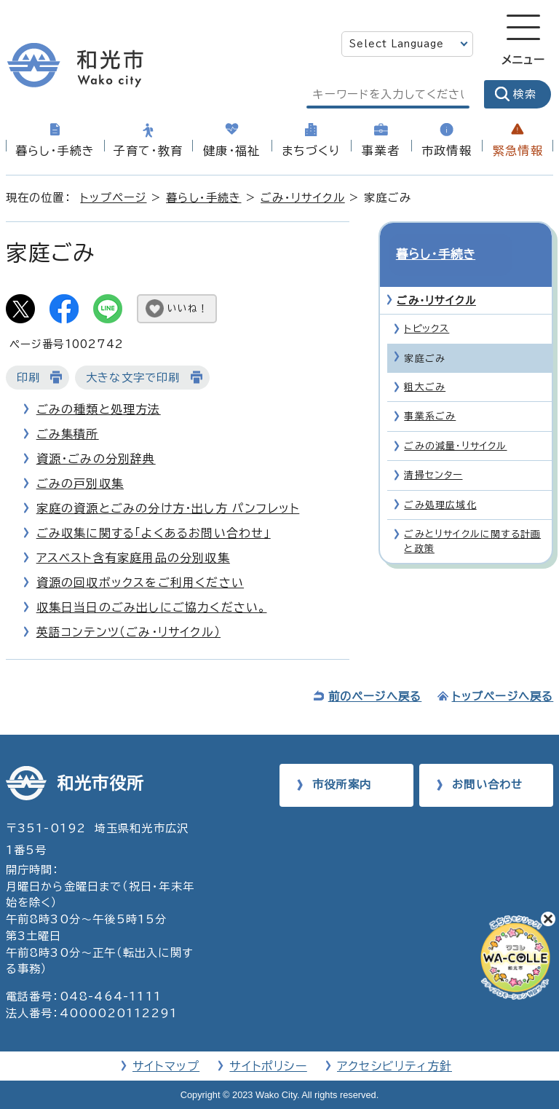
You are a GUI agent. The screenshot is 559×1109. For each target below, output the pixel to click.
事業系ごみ (430, 391)
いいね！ (187, 308)
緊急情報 (518, 151)
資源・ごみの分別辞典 (96, 459)
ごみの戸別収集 (80, 483)
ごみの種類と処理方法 (98, 409)
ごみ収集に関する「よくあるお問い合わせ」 (153, 533)
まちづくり (311, 151)
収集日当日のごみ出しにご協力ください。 (151, 607)
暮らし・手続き (55, 151)
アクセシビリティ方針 (394, 1066)
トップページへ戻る (503, 696)
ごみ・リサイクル (303, 197)
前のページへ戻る (375, 696)
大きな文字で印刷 (133, 377)
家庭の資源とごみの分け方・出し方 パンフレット (168, 508)
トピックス (426, 304)
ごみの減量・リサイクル (455, 421)
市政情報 (446, 151)
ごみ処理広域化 (440, 480)
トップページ (113, 197)
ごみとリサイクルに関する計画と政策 (472, 516)
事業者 (381, 151)
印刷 (28, 377)
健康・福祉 (231, 151)
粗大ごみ (424, 362)
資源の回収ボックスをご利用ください (140, 582)
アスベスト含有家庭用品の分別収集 (133, 558)
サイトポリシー (267, 1066)
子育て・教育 (148, 151)
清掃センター (433, 450)
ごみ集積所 (67, 434)
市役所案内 (341, 784)
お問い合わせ (487, 784)
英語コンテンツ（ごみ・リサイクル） (128, 632)
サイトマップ (165, 1066)
